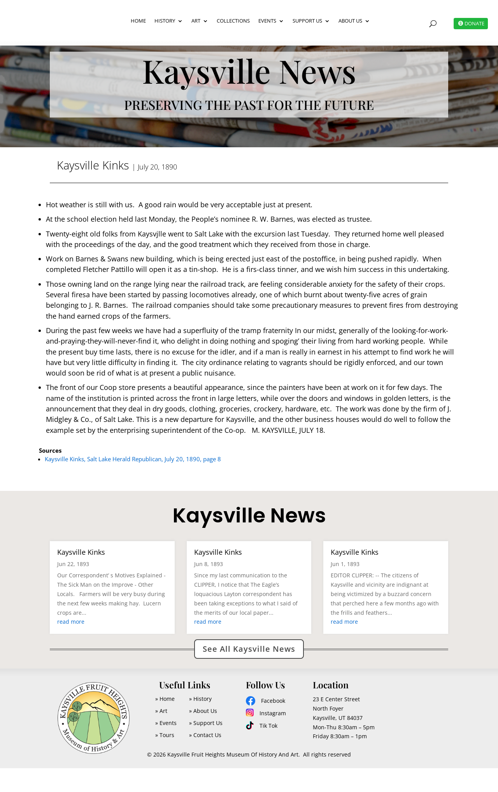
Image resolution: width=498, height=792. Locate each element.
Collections (233, 20)
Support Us (307, 20)
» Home (165, 722)
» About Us (203, 734)
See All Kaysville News (249, 672)
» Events (166, 746)
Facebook (273, 724)
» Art (161, 734)
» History (200, 722)
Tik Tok (268, 749)
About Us (350, 20)
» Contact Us (205, 758)
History (164, 20)
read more (70, 645)
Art (195, 20)
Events (267, 20)
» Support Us (206, 746)
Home (138, 20)
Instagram (273, 737)
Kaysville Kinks (81, 575)
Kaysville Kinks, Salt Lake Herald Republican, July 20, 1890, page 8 (133, 483)
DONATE (473, 23)
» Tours (164, 758)
